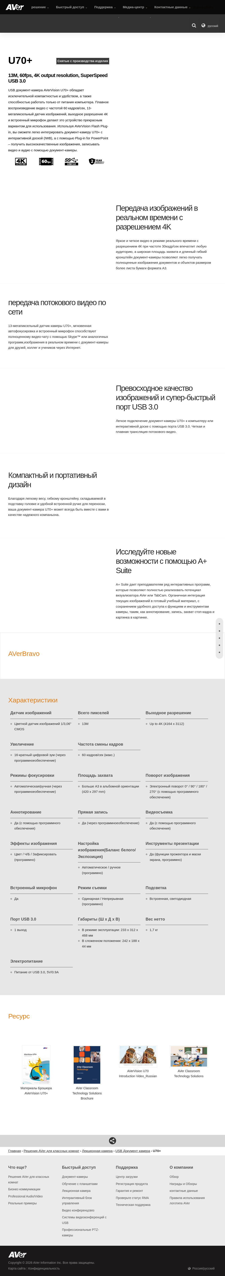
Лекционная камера (76, 1191)
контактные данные (184, 1191)
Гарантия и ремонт (129, 1191)
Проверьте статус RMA (132, 1198)
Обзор (174, 1177)
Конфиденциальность (44, 1268)
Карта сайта (17, 1268)
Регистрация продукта (132, 1184)
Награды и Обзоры (183, 1184)
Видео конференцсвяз (78, 1210)
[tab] (219, 623)
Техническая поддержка (133, 1205)
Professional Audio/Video (25, 1196)
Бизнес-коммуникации (24, 1189)
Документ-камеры (75, 1177)
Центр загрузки (127, 1177)
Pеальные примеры (22, 1203)
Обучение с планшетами (80, 1184)
